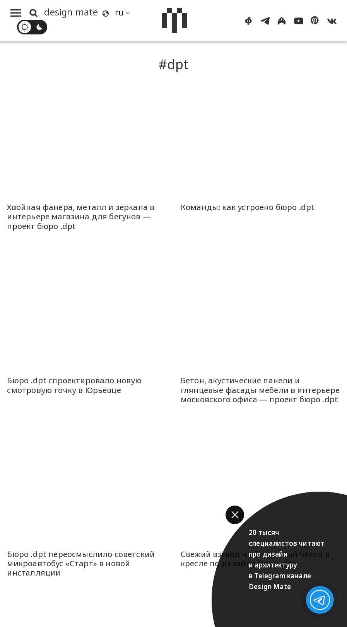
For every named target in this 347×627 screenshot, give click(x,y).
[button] (235, 515)
